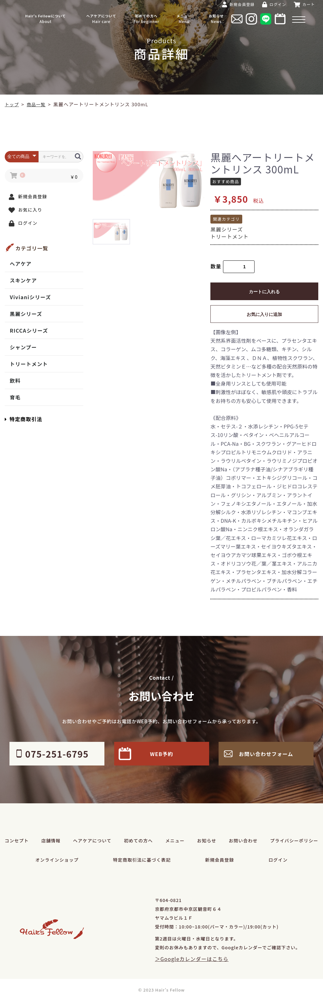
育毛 (15, 397)
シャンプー (23, 347)
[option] (149, 180)
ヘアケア (21, 263)
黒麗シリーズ (26, 313)
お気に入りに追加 (264, 314)
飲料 (15, 380)
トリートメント (29, 364)
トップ (12, 104)
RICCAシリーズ (29, 330)
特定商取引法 (23, 419)
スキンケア (23, 280)
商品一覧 (38, 104)
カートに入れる (264, 291)
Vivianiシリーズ (30, 297)
